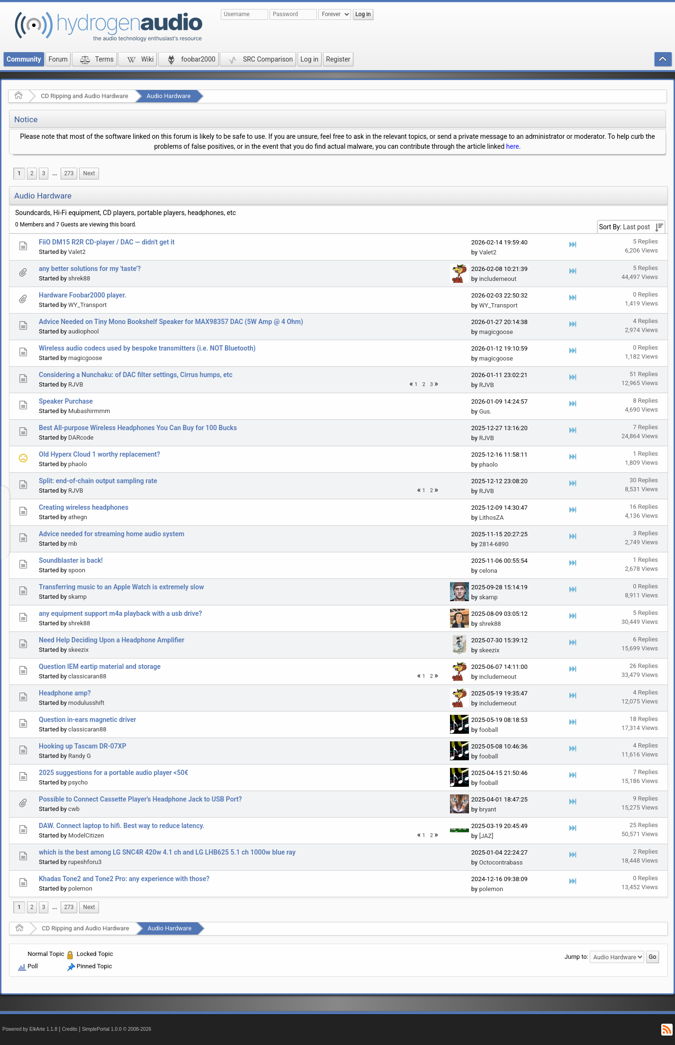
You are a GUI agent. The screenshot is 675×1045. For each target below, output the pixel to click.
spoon (76, 570)
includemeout (497, 278)
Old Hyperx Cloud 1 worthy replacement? (99, 454)
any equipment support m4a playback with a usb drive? (120, 613)
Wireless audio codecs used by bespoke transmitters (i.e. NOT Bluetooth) (147, 348)
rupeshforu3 (84, 861)
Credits (70, 1029)
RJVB (75, 384)
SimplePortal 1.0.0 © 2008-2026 (116, 1029)
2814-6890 (493, 544)
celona (488, 570)
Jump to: (576, 956)
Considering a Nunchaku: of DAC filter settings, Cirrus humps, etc (136, 374)
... (54, 173)
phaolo (77, 464)
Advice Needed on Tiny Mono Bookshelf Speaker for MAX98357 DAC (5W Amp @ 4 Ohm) (171, 321)
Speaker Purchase (66, 401)
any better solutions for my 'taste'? (90, 268)
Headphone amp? (65, 693)
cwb (74, 808)
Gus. (485, 411)
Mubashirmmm (89, 410)
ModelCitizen (86, 835)
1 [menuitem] (19, 173)
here (512, 146)
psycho (78, 782)
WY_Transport (87, 304)
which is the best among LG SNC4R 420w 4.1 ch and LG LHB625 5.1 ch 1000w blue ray (167, 852)
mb (72, 543)
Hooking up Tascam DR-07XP (82, 746)
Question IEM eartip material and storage (100, 666)
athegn (77, 517)
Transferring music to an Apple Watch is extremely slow (121, 587)
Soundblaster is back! (71, 560)
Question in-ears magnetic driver (87, 719)
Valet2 (77, 251)
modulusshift (86, 702)
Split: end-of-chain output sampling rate (98, 481)
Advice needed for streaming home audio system (111, 534)
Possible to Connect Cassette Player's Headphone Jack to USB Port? (140, 799)
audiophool (83, 331)
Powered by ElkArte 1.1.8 (29, 1029)
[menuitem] (54, 174)
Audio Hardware (169, 95)
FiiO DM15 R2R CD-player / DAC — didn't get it (106, 242)
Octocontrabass (500, 862)
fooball (488, 729)
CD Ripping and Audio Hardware (84, 95)
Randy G (79, 755)
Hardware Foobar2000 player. (82, 295)
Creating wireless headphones (83, 507)
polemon (80, 888)
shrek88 (79, 278)
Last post (636, 227)
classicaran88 (87, 676)
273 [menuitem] (68, 173)
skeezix (78, 649)
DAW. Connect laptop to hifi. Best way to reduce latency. (121, 825)
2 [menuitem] (32, 173)
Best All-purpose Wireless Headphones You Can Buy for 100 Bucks (138, 428)
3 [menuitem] (43, 173)
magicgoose (496, 331)
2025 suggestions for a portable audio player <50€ (113, 772)
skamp (77, 596)
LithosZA (491, 517)
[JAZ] (486, 835)
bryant (487, 809)
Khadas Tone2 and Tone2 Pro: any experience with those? (124, 879)
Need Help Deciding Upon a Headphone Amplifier (111, 640)
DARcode (80, 437)
